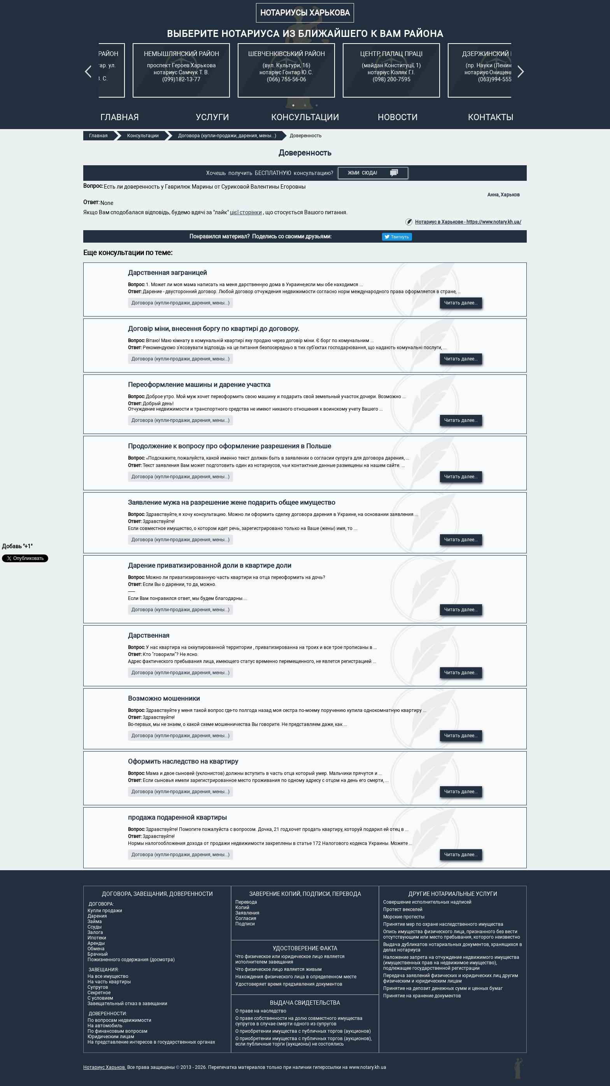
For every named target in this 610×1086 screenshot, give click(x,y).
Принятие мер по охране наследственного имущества (443, 924)
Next (522, 71)
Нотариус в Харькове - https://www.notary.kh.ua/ (468, 222)
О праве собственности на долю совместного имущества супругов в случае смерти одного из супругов (299, 1021)
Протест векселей (402, 909)
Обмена (96, 948)
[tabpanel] (147, 70)
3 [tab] (317, 105)
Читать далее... (461, 303)
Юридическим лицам (111, 1036)
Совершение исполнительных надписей (427, 902)
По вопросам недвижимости (119, 1020)
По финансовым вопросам (117, 1031)
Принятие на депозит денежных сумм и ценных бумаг (443, 988)
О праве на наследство (260, 1011)
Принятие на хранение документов (422, 996)
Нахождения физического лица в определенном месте (295, 976)
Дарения (97, 916)
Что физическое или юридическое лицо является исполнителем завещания (290, 959)
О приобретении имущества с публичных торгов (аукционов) (303, 1031)
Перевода (246, 902)
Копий (242, 907)
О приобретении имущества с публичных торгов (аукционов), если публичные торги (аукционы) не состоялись (303, 1041)
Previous (89, 71)
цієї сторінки (246, 212)
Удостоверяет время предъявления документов (288, 984)
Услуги (212, 117)
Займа (95, 921)
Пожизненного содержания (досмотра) (131, 959)
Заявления (247, 913)
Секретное (99, 992)
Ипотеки (97, 938)
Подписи (245, 924)
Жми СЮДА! (373, 173)
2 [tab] (305, 105)
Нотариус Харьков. (104, 1067)
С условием (100, 998)
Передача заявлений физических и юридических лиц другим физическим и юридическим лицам (450, 978)
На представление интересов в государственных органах (151, 1042)
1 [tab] (293, 105)
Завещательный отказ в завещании (127, 1003)
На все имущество (108, 976)
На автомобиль (105, 1025)
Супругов (98, 987)
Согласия (245, 918)
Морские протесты (403, 917)
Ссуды (95, 927)
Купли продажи (105, 910)
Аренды (96, 943)
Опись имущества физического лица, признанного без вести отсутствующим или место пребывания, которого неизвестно (451, 934)
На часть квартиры (109, 982)
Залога (95, 932)
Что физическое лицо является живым (278, 969)
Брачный (98, 954)
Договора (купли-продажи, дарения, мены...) (180, 303)
